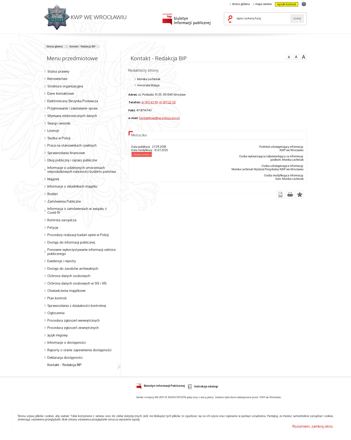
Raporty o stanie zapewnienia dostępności (79, 350)
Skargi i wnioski (58, 123)
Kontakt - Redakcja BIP (82, 46)
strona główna (240, 4)
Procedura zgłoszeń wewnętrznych (73, 320)
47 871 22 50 (167, 102)
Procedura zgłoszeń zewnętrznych (73, 328)
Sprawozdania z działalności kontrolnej (76, 305)
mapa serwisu (262, 4)
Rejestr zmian (141, 154)
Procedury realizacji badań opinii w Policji (78, 235)
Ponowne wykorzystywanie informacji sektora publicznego (81, 251)
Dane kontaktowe (60, 93)
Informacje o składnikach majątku (72, 186)
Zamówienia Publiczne (64, 201)
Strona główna (55, 46)
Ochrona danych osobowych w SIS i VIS (77, 283)
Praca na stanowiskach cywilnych (72, 145)
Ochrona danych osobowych (68, 276)
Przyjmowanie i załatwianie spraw (72, 108)
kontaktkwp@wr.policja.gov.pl (159, 118)
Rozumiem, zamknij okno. (312, 426)
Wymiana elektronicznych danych (72, 116)
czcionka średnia (296, 56)
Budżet (52, 194)
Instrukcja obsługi (202, 386)
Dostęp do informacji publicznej (71, 242)
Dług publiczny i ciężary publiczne (72, 160)
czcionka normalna (289, 56)
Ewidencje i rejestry (61, 261)
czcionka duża (304, 57)
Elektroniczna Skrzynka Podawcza (72, 101)
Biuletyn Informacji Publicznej (160, 385)
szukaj (231, 19)
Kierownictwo (57, 78)
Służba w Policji (58, 138)
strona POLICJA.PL (304, 4)
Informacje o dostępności (66, 342)
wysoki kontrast (286, 4)
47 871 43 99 (149, 102)
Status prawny (58, 71)
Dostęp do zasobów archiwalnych (72, 268)
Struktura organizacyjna (65, 86)
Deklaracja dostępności (65, 357)
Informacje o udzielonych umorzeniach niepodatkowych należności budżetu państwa (81, 169)
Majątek (53, 179)
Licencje (53, 130)
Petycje (52, 227)
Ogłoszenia (56, 313)
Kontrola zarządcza (61, 220)
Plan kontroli (57, 298)
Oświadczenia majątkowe (66, 290)
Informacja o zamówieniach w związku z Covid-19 (77, 210)
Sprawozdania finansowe (66, 153)
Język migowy (57, 335)
